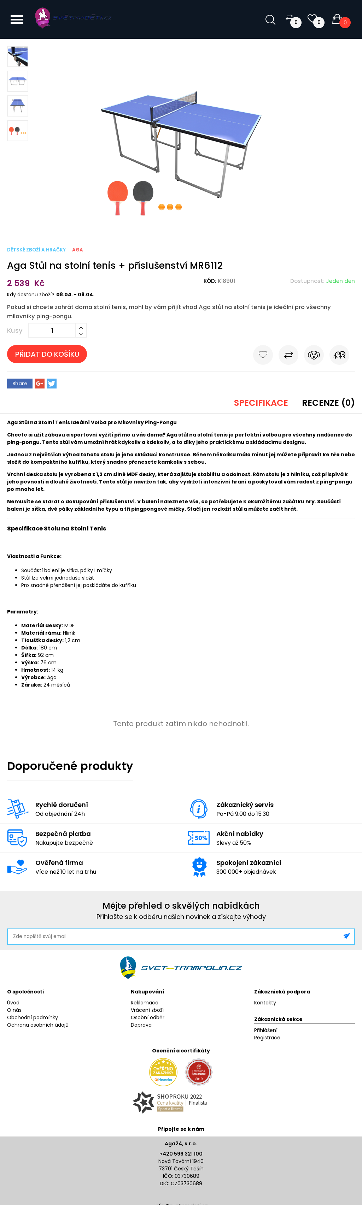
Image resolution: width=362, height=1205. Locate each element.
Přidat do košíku (47, 354)
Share (19, 383)
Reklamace (144, 1002)
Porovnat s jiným (288, 356)
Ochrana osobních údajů (38, 1024)
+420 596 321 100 (181, 1153)
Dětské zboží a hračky (36, 250)
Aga (77, 250)
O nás (14, 1010)
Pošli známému (339, 356)
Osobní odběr (147, 1017)
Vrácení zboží (147, 1010)
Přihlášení (266, 1030)
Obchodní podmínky (32, 1017)
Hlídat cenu (314, 356)
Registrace (267, 1037)
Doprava (141, 1024)
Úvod (13, 1002)
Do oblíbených (263, 356)
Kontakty (265, 1002)
